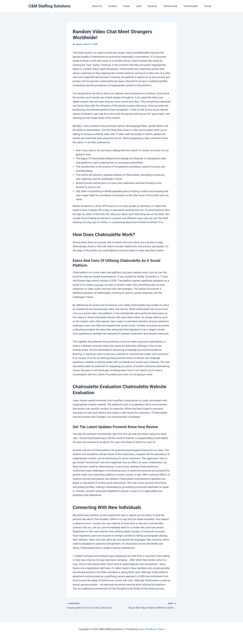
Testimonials (173, 6)
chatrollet (99, 284)
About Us (106, 6)
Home (133, 6)
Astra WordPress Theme (151, 629)
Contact (120, 6)
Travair (208, 6)
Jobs (144, 6)
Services (156, 6)
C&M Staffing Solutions (50, 6)
